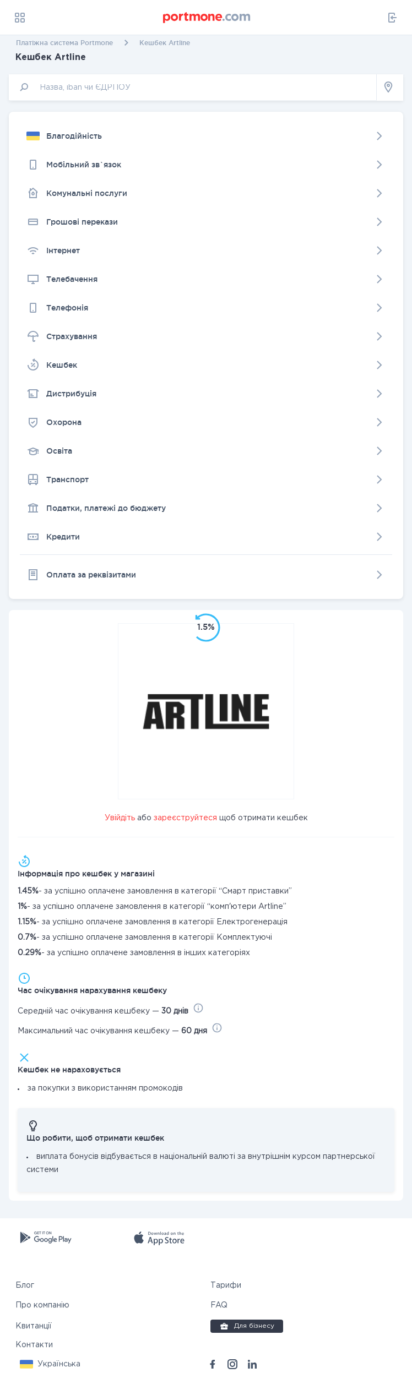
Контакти (34, 1345)
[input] (193, 87)
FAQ (218, 1305)
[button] (50, 1364)
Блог (24, 1285)
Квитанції (33, 1326)
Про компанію (42, 1305)
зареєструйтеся (185, 818)
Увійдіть (120, 818)
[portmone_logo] (207, 17)
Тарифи (225, 1285)
